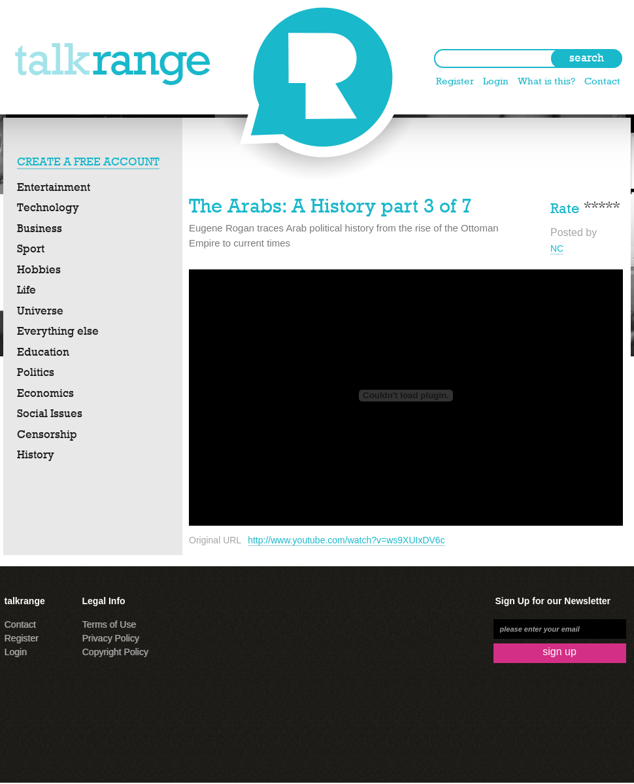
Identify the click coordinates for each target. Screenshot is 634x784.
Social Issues (49, 413)
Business (39, 228)
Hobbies (39, 269)
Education (43, 351)
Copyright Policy (115, 652)
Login (496, 80)
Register (455, 80)
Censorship (47, 434)
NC (556, 248)
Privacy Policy (110, 638)
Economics (45, 393)
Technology (48, 207)
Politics (35, 372)
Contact (602, 80)
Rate (565, 207)
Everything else (58, 330)
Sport (30, 248)
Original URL (215, 540)
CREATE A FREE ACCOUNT (88, 161)
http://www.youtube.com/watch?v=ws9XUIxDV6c (346, 540)
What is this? (546, 80)
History (35, 454)
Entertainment (53, 187)
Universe (40, 310)
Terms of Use (109, 624)
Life (26, 289)
